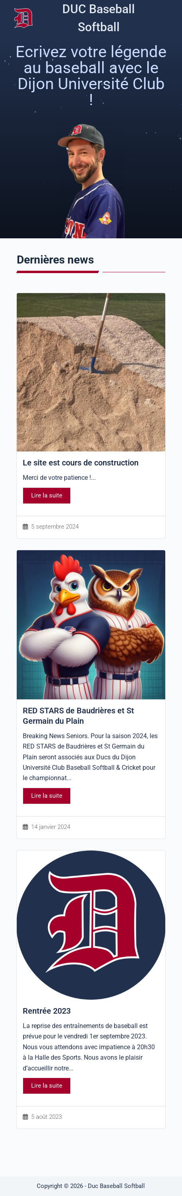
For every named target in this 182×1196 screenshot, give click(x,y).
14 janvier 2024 (50, 827)
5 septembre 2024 (55, 527)
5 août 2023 (46, 1117)
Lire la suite (46, 495)
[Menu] (167, 18)
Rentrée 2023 (47, 1011)
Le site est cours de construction (80, 462)
